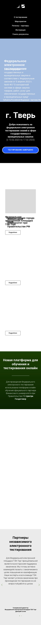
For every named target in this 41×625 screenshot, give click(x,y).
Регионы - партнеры (20, 26)
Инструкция (20, 30)
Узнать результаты (20, 34)
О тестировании (20, 17)
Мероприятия (20, 21)
